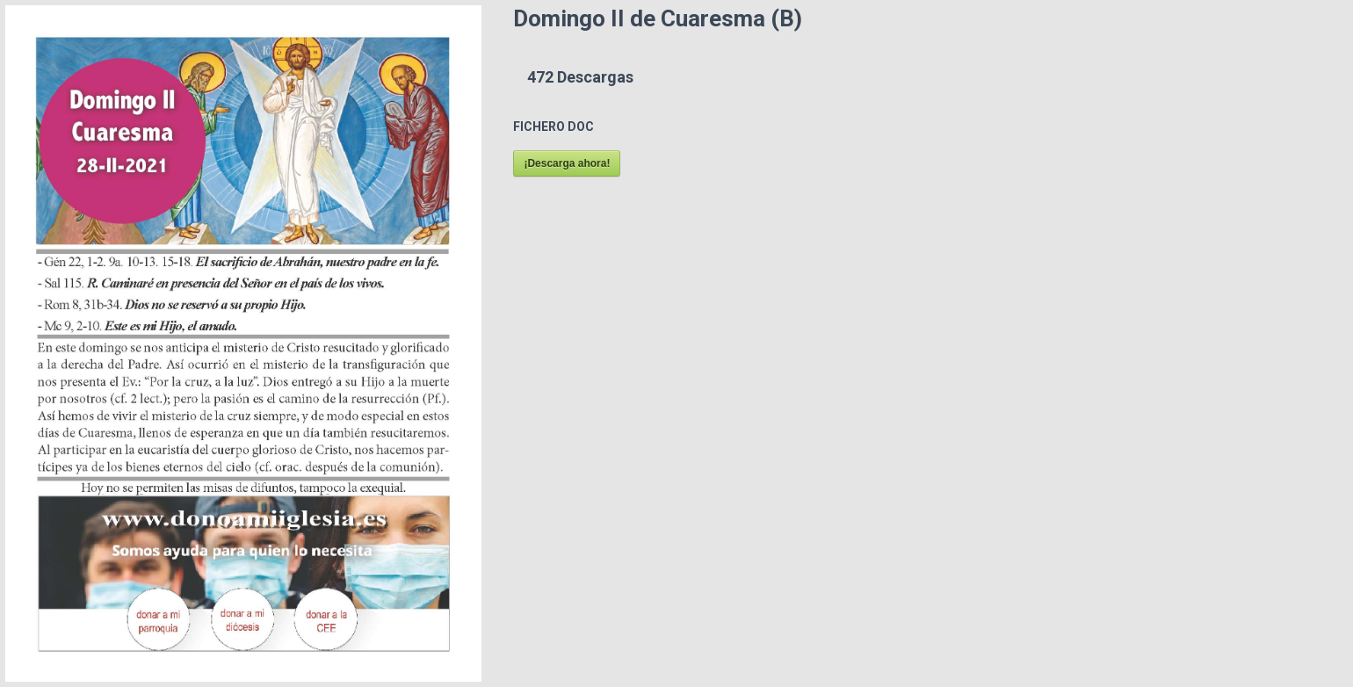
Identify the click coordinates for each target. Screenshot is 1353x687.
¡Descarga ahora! (567, 163)
